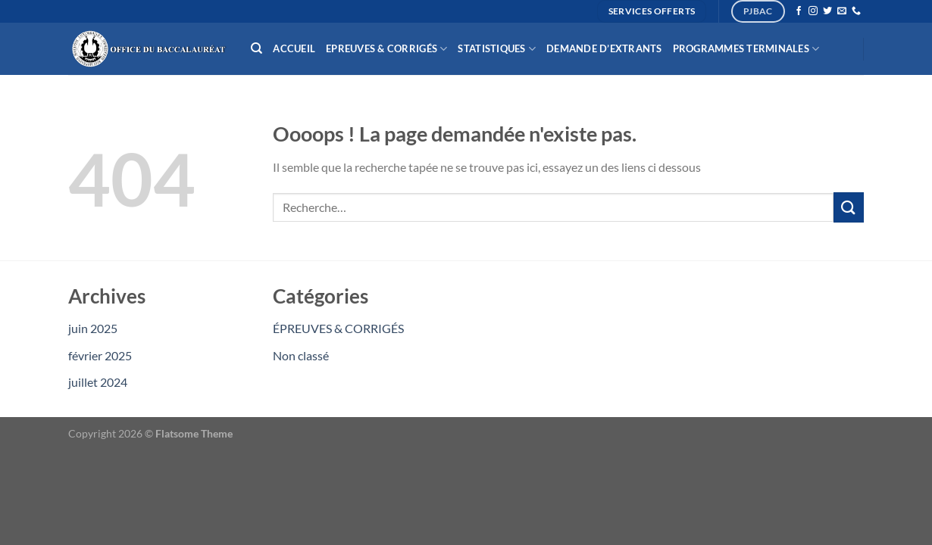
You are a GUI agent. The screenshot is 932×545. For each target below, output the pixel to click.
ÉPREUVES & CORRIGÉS (338, 328)
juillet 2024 (97, 382)
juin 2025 (92, 328)
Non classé (301, 355)
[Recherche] (256, 48)
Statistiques (497, 49)
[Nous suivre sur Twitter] (827, 11)
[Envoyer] (848, 207)
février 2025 (100, 355)
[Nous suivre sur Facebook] (798, 11)
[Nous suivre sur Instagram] (813, 11)
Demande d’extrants (604, 48)
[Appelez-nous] (856, 11)
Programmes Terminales (746, 49)
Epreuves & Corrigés (386, 49)
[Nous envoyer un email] (841, 11)
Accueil (294, 48)
